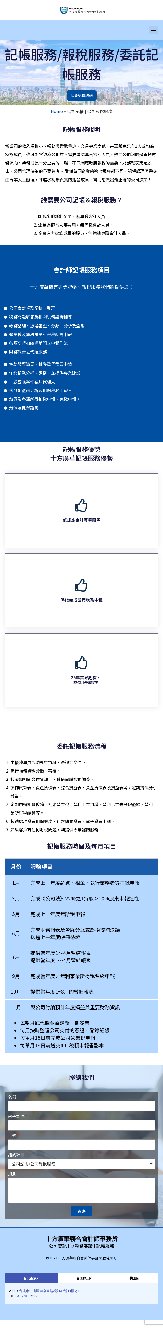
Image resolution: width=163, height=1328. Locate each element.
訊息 (12, 1174)
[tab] (31, 1278)
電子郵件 (16, 1116)
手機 (12, 1136)
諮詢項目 (16, 1155)
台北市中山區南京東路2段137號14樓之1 (49, 1291)
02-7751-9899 (27, 1296)
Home (57, 111)
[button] (153, 30)
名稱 (12, 1097)
